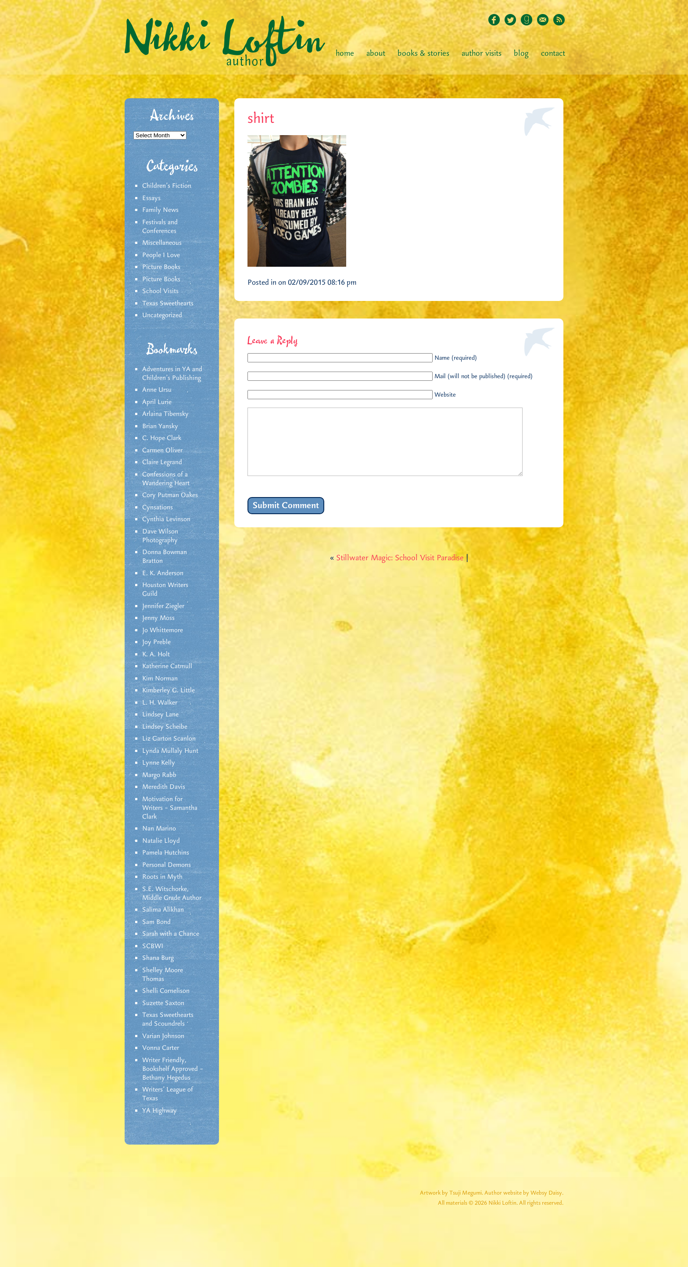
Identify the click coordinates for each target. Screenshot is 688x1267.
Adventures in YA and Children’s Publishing (172, 374)
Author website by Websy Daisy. (523, 1193)
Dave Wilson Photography (160, 536)
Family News (160, 210)
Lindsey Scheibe (164, 727)
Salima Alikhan (163, 910)
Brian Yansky (160, 426)
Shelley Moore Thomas (162, 975)
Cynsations (157, 507)
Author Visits (482, 53)
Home (345, 53)
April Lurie (157, 402)
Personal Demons (166, 865)
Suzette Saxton (163, 1003)
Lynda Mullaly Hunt (170, 751)
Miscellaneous (162, 243)
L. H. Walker (159, 702)
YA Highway (159, 1110)
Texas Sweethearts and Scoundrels (168, 1019)
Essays (151, 198)
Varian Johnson (163, 1036)
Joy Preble (156, 642)
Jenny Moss (158, 618)
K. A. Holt (156, 654)
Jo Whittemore (162, 630)
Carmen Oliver (162, 450)
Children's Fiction (166, 186)
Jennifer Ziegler (163, 606)
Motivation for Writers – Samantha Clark (169, 808)
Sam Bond (156, 922)
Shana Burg (158, 958)
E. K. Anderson (162, 573)
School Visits (160, 291)
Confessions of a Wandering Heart (166, 479)
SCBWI (152, 946)
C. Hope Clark (161, 438)
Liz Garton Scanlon (169, 738)
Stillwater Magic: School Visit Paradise (400, 571)
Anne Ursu (157, 390)
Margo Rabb (159, 775)
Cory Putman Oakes (170, 495)
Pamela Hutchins (165, 852)
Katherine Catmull (167, 666)
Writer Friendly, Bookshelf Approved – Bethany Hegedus (172, 1069)
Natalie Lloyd (161, 841)
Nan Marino (159, 828)
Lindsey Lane (160, 714)
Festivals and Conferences (160, 227)
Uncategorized (162, 315)
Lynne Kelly (158, 763)
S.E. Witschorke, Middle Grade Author (171, 893)
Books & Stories (423, 53)
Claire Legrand (162, 462)
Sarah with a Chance (170, 934)
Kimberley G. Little (168, 690)
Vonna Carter (160, 1048)
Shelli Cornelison (166, 991)
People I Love (161, 255)
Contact (553, 53)
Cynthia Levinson (166, 519)
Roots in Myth (162, 877)
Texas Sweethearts (168, 303)
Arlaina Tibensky (165, 414)
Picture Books (161, 267)
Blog (521, 53)
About (375, 53)
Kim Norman (160, 678)
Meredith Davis (163, 787)
